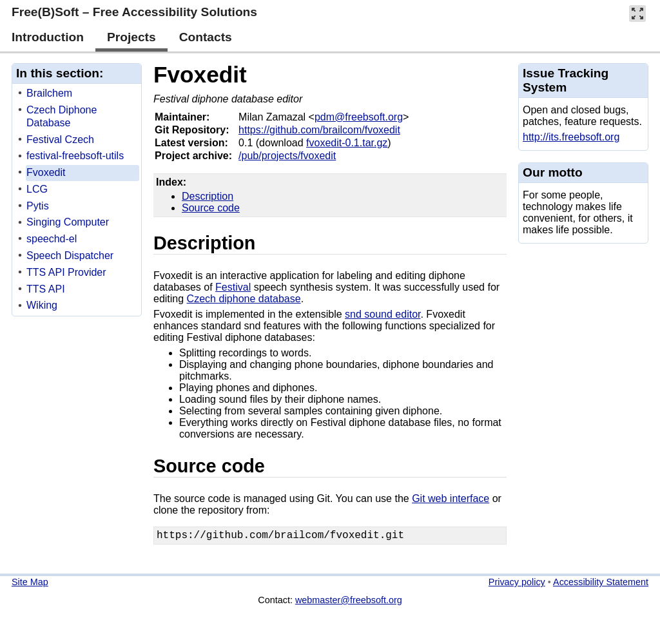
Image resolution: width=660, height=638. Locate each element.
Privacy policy (517, 584)
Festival (233, 287)
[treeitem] (77, 94)
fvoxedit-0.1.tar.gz (346, 142)
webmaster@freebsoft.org (348, 602)
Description (207, 196)
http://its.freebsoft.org (571, 136)
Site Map (30, 584)
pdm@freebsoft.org (359, 116)
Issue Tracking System (565, 80)
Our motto (553, 172)
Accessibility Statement (600, 584)
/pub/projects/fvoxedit (287, 155)
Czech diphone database (244, 298)
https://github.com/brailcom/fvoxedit (319, 129)
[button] (637, 13)
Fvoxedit (200, 74)
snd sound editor (382, 314)
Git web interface (450, 498)
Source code (211, 207)
